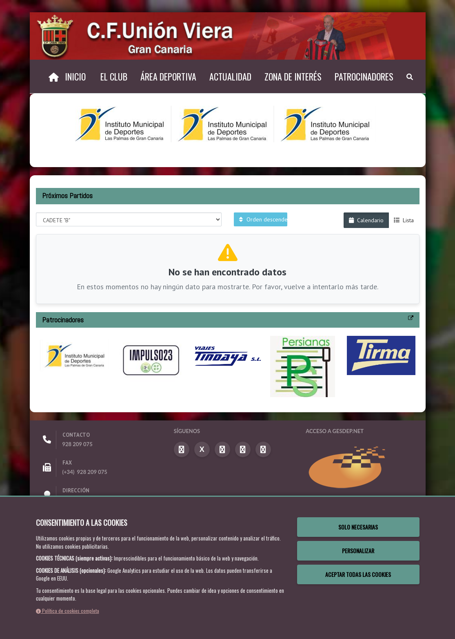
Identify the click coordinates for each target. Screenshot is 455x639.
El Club (113, 76)
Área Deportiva (168, 76)
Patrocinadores (364, 76)
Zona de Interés (293, 76)
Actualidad (230, 76)
